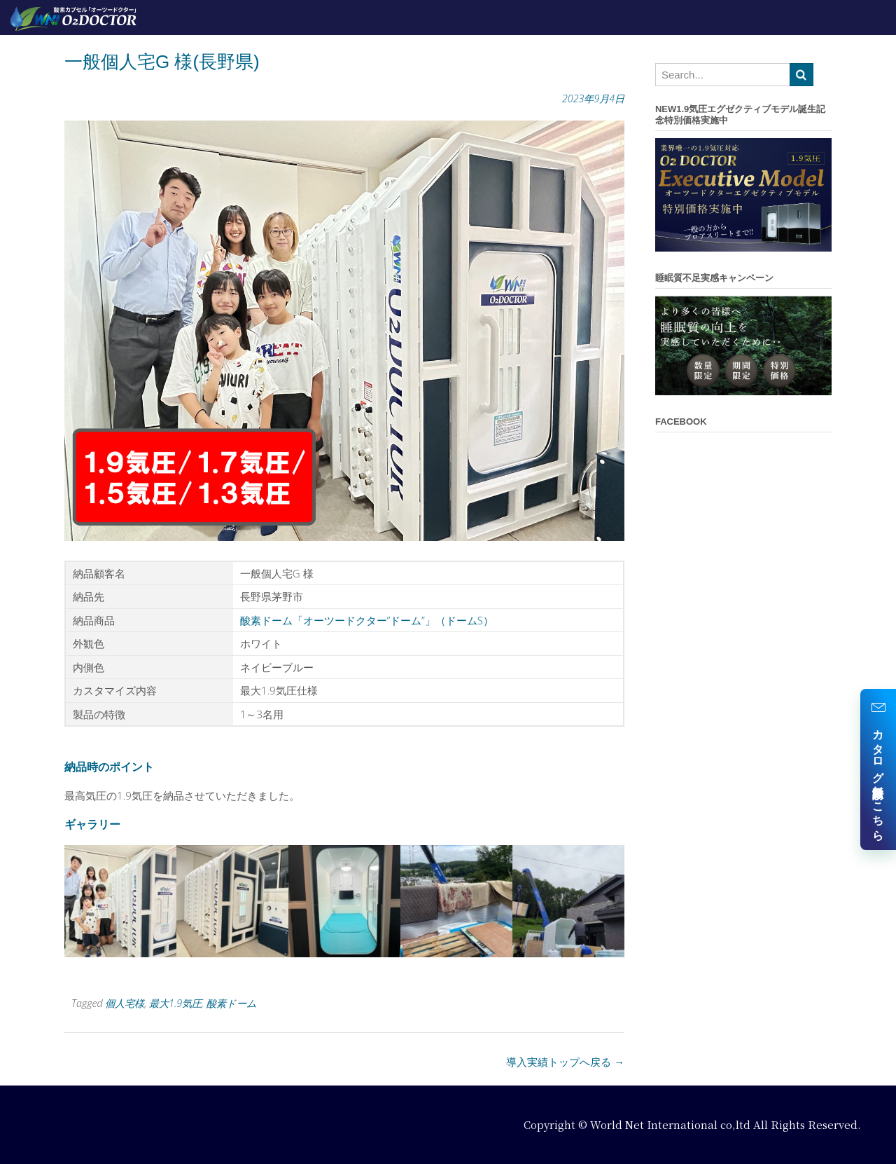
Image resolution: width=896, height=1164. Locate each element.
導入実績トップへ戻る (565, 1062)
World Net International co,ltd (670, 1124)
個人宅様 (124, 1003)
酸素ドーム (231, 1003)
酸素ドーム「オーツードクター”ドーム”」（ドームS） (366, 620)
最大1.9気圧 (175, 1003)
